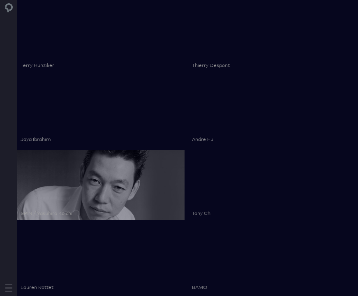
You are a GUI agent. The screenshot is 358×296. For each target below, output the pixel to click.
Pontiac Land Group (9, 7)
